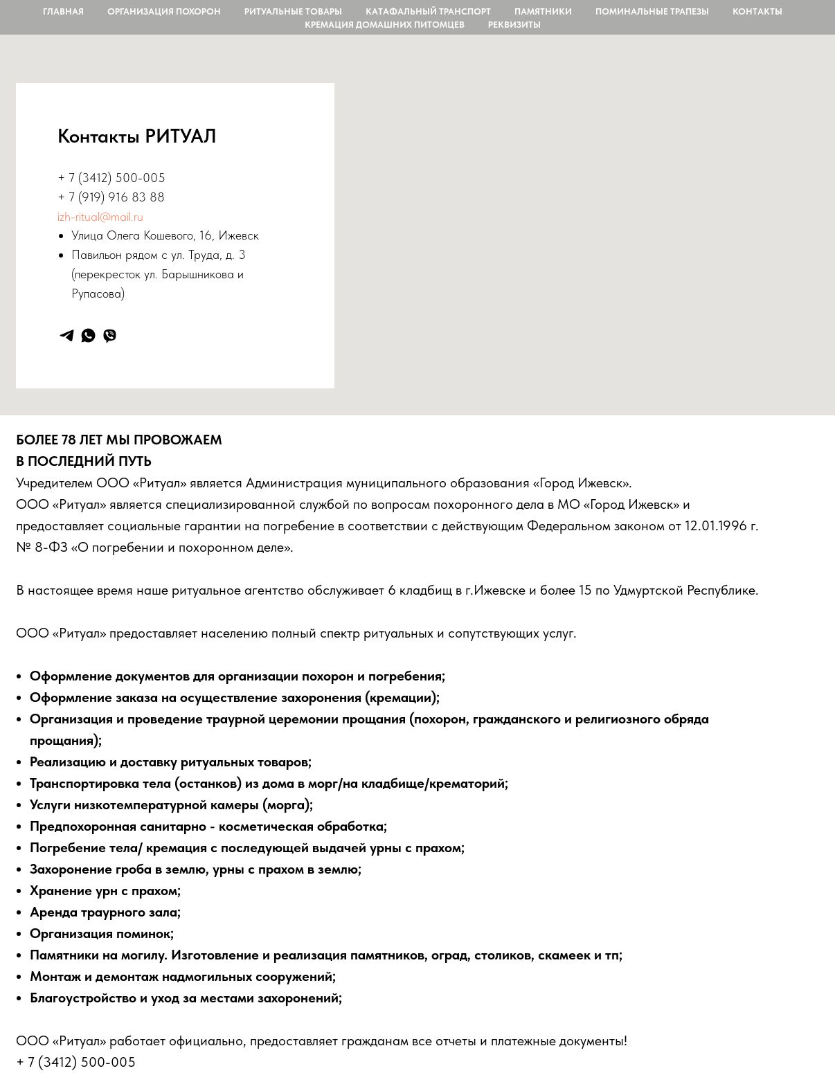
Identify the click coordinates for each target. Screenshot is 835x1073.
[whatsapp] (88, 335)
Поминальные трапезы (652, 11)
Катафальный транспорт (428, 11)
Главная (63, 11)
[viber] (109, 335)
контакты (757, 11)
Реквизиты (514, 24)
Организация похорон (164, 11)
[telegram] (66, 335)
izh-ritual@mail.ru (100, 216)
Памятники (543, 11)
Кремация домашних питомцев (385, 24)
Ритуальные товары (293, 11)
